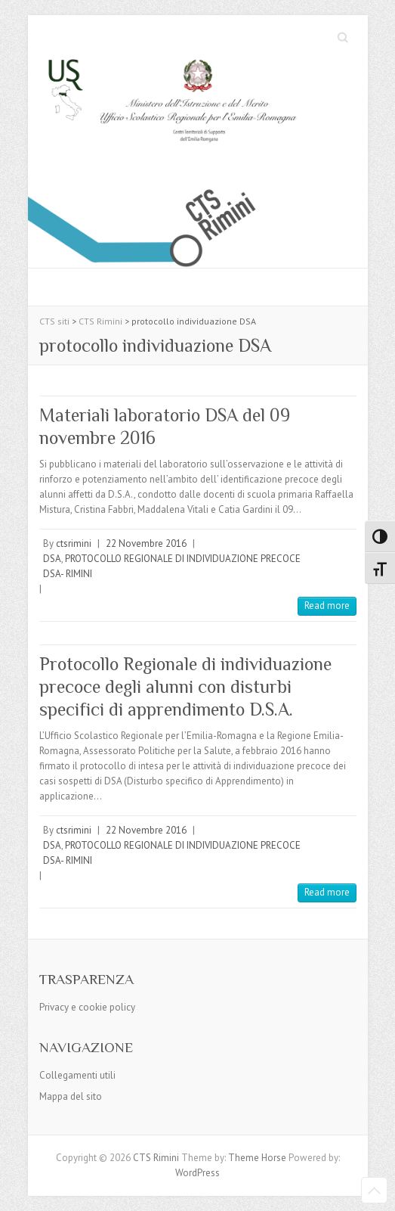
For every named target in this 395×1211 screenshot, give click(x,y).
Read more (327, 605)
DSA (52, 558)
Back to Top (374, 1190)
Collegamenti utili (77, 1075)
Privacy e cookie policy (87, 1007)
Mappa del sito (70, 1096)
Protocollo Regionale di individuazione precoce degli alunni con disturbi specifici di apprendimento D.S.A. (185, 686)
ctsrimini (73, 543)
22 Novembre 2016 (146, 543)
